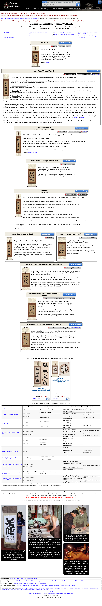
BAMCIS (75, 117)
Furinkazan (32, 36)
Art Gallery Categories (20, 578)
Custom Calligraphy (40, 9)
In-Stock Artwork (58, 9)
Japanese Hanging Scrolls (28, 589)
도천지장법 (96, 74)
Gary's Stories (30, 583)
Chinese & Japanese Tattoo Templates (74, 581)
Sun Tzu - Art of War (9, 37)
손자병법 (84, 131)
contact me (47, 21)
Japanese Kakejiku (23, 588)
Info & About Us (75, 9)
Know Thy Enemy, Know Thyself (62, 32)
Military (48, 62)
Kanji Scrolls (17, 589)
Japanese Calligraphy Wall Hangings (78, 588)
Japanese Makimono (34, 588)
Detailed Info (36, 398)
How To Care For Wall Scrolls (55, 581)
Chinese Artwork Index (7, 589)
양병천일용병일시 (76, 328)
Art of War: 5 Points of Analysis (12, 35)
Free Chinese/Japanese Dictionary (50, 585)
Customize (65, 42)
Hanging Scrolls (45, 588)
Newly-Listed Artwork (32, 578)
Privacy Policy (42, 593)
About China (22, 583)
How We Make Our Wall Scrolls (19, 581)
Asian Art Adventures (40, 583)
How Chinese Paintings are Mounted (37, 581)
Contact (88, 9)
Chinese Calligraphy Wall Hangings (59, 588)
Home (27, 9)
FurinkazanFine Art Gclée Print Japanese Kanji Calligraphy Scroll (60, 380)
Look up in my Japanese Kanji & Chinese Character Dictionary (20, 18)
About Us (16, 583)
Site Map (51, 591)
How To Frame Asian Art (34, 585)
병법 (69, 46)
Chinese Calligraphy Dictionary (68, 585)
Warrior (35, 152)
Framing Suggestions (21, 585)
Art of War (6, 32)
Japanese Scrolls (93, 588)
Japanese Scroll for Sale (41, 589)
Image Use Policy (33, 593)
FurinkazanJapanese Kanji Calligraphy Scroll (41, 389)
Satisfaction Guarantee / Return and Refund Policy (60, 593)
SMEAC (82, 117)
